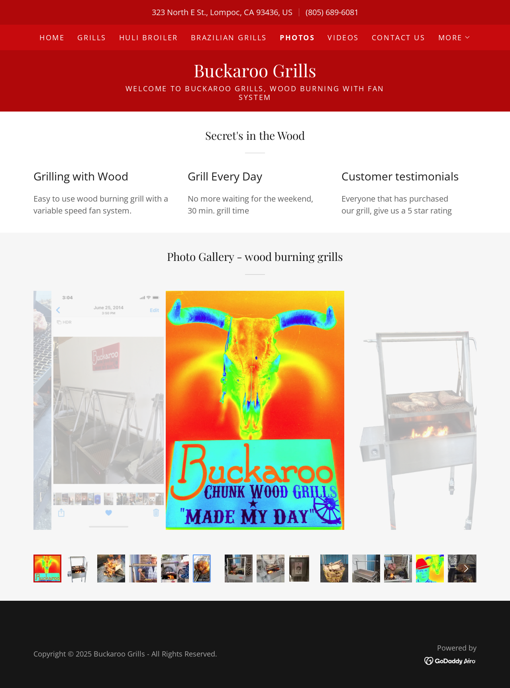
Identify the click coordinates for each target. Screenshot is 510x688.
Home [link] (52, 37)
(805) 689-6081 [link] (332, 12)
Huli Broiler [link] (148, 37)
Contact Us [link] (399, 37)
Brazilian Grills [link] (229, 37)
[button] (454, 37)
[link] (255, 74)
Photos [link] (297, 37)
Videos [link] (343, 37)
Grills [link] (91, 37)
